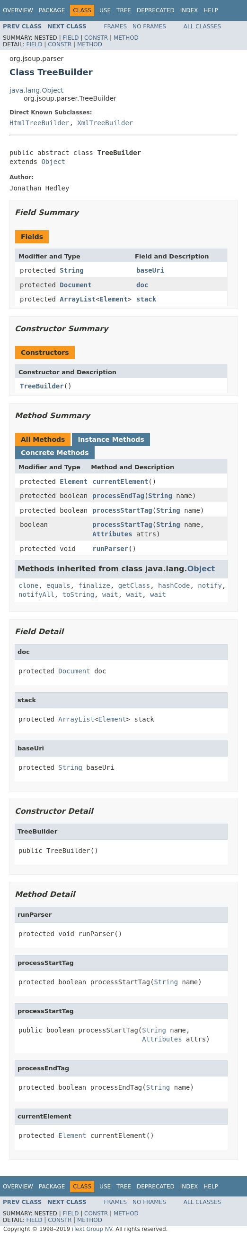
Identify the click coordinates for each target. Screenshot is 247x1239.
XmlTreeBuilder (105, 123)
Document (75, 285)
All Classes (202, 26)
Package (52, 10)
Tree (123, 10)
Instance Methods (111, 439)
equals (58, 585)
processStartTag (122, 510)
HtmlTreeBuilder (39, 123)
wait (110, 594)
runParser (110, 548)
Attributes (112, 534)
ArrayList (78, 299)
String (72, 270)
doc (142, 285)
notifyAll (36, 594)
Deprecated (156, 10)
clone (28, 585)
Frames (115, 26)
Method (126, 37)
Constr (96, 37)
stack (146, 299)
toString (78, 594)
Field (70, 37)
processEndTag (118, 495)
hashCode (174, 585)
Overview (18, 10)
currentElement (120, 481)
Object (53, 161)
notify (210, 585)
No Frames (149, 26)
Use (105, 10)
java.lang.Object (36, 90)
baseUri (150, 270)
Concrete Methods (55, 452)
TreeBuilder (42, 386)
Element (114, 299)
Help (210, 10)
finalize (94, 585)
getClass (134, 585)
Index (189, 10)
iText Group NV (92, 1229)
